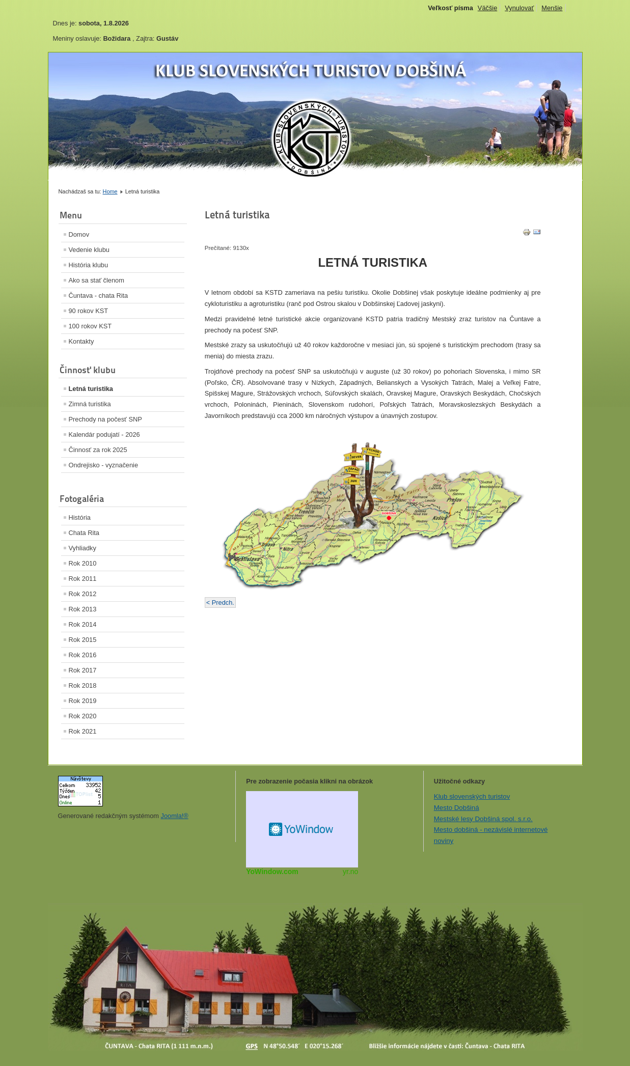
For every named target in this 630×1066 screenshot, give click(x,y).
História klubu (88, 265)
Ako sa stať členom (96, 280)
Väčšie (487, 8)
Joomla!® (174, 816)
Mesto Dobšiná (456, 807)
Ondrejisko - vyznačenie (104, 465)
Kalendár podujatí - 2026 (104, 434)
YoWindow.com (272, 871)
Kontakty (81, 341)
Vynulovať (519, 8)
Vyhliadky (82, 548)
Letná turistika (91, 388)
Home (110, 191)
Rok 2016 (83, 655)
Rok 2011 (83, 578)
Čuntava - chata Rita (98, 295)
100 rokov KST (90, 326)
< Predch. (220, 602)
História (80, 517)
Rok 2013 (83, 609)
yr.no (350, 871)
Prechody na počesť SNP (105, 419)
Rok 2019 (83, 701)
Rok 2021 (83, 731)
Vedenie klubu (89, 250)
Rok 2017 (83, 670)
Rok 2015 (83, 639)
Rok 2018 (83, 685)
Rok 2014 (83, 624)
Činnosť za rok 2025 (98, 450)
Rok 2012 (83, 594)
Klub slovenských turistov (472, 796)
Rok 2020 (83, 716)
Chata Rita (84, 533)
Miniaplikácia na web (302, 829)
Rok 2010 (83, 563)
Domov (79, 234)
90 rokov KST (88, 311)
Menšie (551, 8)
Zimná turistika (90, 404)
